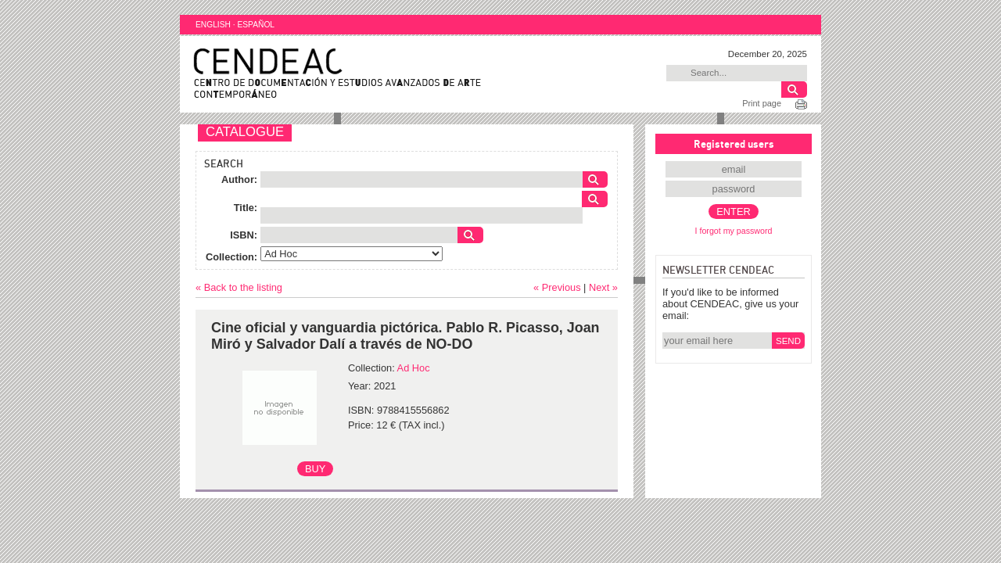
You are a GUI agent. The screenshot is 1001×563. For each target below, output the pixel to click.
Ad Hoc (413, 368)
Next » (603, 287)
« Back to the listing (239, 287)
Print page (761, 103)
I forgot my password (734, 230)
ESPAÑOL (255, 24)
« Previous (556, 287)
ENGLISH (213, 24)
